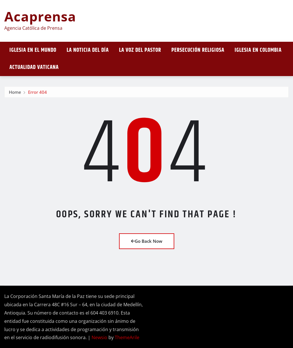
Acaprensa (40, 16)
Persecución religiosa (197, 50)
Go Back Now (146, 241)
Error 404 (37, 94)
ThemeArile (127, 337)
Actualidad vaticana (34, 67)
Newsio (99, 337)
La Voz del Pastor (140, 50)
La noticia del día (88, 50)
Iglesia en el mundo (32, 50)
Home (15, 94)
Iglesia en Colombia (258, 50)
